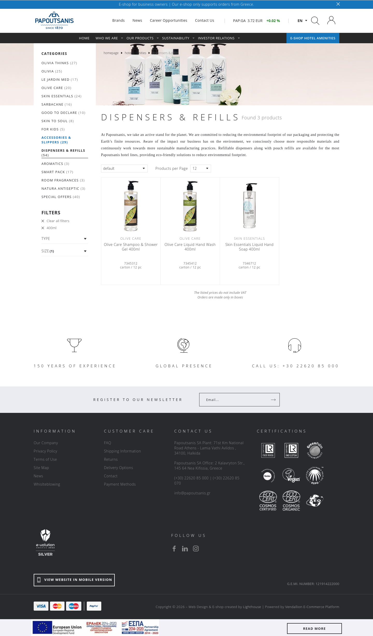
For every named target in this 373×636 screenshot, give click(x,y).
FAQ (107, 442)
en (300, 20)
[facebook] (174, 548)
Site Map (41, 467)
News (38, 475)
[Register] (273, 399)
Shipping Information (122, 451)
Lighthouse (252, 606)
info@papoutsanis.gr (192, 493)
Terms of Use (45, 459)
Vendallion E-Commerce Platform (312, 606)
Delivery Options (118, 467)
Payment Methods (120, 484)
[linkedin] (185, 548)
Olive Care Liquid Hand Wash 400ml (190, 247)
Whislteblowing (47, 484)
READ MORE (314, 628)
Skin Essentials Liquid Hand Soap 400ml (249, 247)
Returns (111, 459)
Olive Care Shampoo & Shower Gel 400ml (131, 247)
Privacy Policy (45, 451)
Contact (111, 475)
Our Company (46, 442)
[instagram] (196, 548)
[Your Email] (236, 399)
